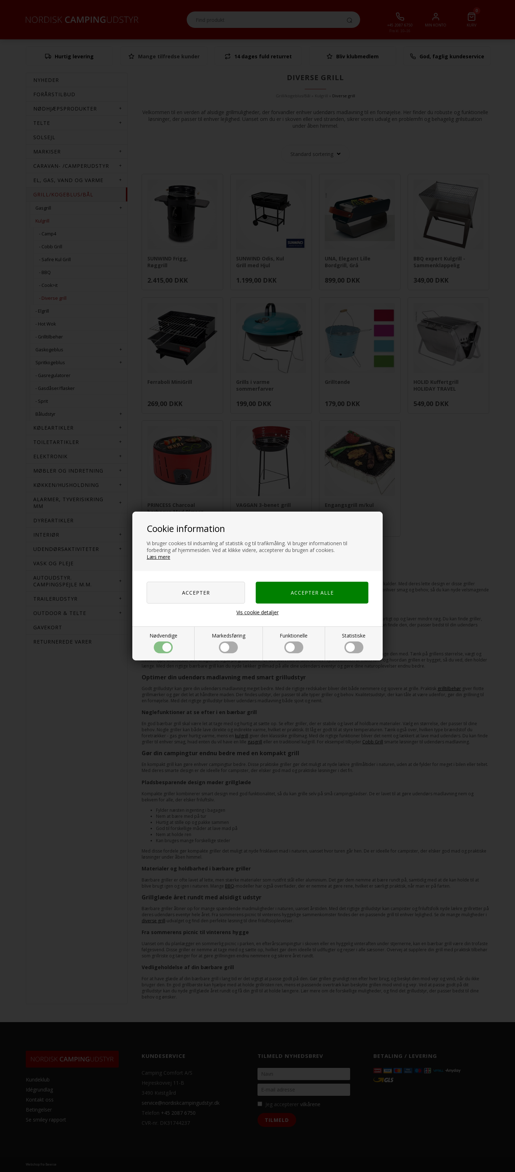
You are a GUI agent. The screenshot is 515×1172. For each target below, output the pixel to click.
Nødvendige (163, 642)
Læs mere (158, 556)
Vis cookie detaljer (257, 612)
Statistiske (354, 642)
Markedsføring (228, 642)
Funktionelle (294, 642)
